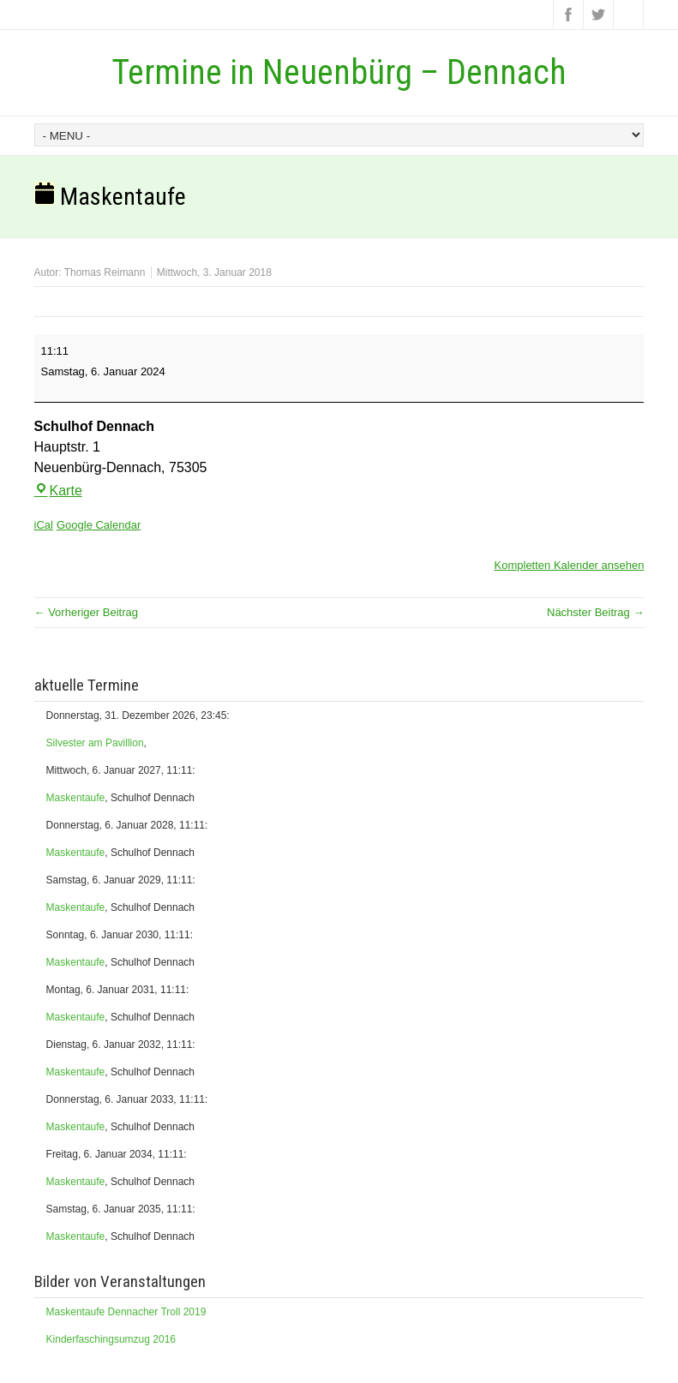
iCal (43, 524)
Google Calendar (99, 524)
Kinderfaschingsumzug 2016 (111, 1339)
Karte (58, 490)
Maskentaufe (75, 798)
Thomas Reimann (105, 272)
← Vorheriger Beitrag (86, 612)
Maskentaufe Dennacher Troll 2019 (126, 1312)
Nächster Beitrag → (595, 612)
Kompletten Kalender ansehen (570, 565)
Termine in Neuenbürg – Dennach (339, 72)
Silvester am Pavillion (95, 743)
